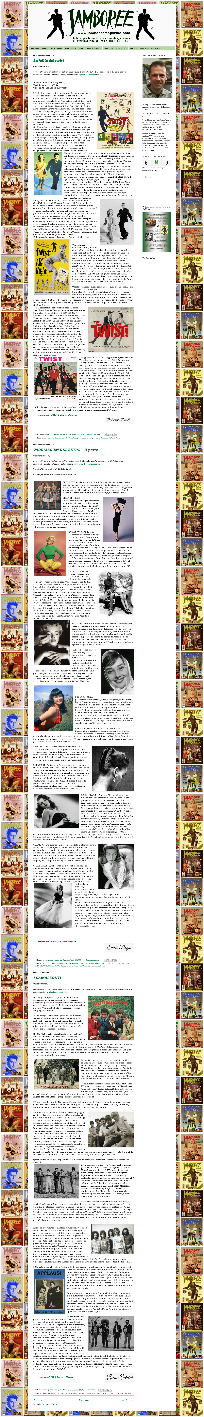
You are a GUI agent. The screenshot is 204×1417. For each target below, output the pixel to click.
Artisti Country (56, 48)
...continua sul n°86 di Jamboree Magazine (56, 1377)
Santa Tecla (115, 1393)
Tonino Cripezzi (125, 1393)
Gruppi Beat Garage (93, 48)
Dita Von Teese (57, 963)
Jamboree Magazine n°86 (75, 966)
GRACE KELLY (60, 966)
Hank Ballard (59, 438)
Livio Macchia (62, 1393)
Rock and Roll (121, 48)
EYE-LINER (87, 963)
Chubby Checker (48, 438)
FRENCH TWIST (119, 963)
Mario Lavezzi (73, 1393)
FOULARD (101, 963)
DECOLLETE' (47, 963)
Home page (35, 48)
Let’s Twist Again (70, 438)
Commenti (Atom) (49, 1404)
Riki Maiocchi (106, 1393)
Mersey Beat (108, 48)
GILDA (42, 966)
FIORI (94, 963)
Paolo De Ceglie (94, 1393)
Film (81, 48)
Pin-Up (44, 48)
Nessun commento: (93, 434)
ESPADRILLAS (77, 963)
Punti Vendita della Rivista (150, 48)
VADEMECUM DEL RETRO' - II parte (65, 450)
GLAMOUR (49, 966)
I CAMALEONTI (47, 978)
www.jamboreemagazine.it (88, 75)
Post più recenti (40, 1400)
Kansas (53, 1393)
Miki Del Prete (83, 1393)
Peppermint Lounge (85, 438)
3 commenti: (91, 1390)
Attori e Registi (70, 48)
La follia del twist (48, 61)
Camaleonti (46, 1393)
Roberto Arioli (110, 438)
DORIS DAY (67, 963)
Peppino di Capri (99, 438)
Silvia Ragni (89, 966)
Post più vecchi (127, 1400)
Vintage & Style (99, 966)
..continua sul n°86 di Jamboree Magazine (57, 415)
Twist (117, 438)
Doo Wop (133, 48)
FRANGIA (109, 963)
